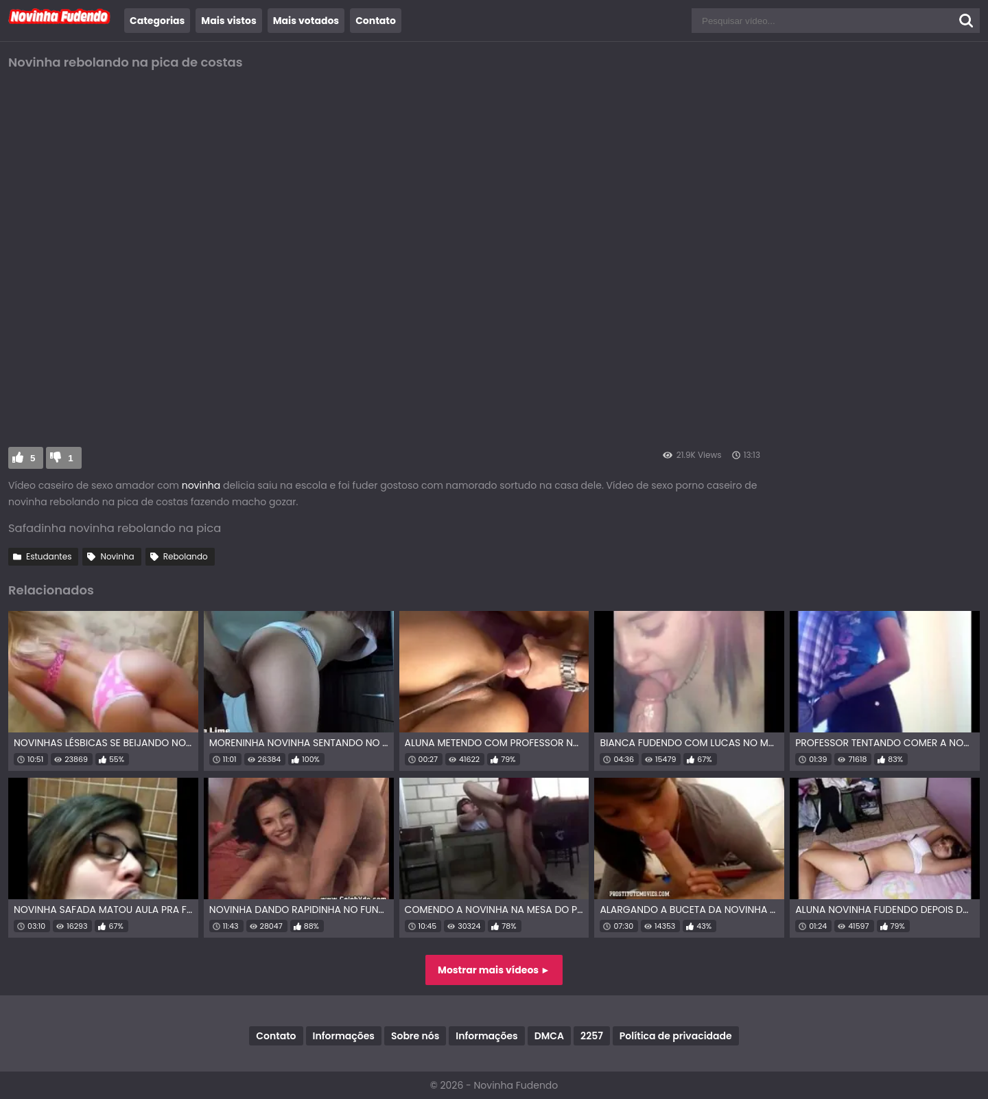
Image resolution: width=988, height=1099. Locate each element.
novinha (201, 485)
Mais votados (306, 20)
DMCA (549, 1036)
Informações (344, 1036)
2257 (591, 1036)
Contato (375, 20)
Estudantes (48, 556)
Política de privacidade (676, 1036)
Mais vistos (228, 20)
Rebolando (185, 556)
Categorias (157, 20)
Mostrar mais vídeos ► (494, 970)
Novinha (117, 556)
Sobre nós (415, 1036)
